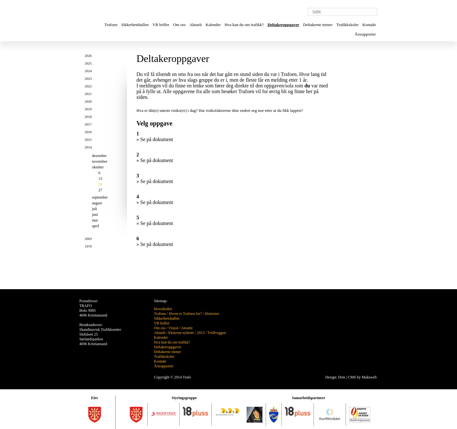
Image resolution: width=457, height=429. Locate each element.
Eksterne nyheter (181, 332)
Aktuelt (195, 24)
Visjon (173, 328)
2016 (88, 132)
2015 (88, 139)
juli (94, 209)
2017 (88, 124)
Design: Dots (335, 377)
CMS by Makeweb (362, 377)
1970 (88, 246)
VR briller (160, 24)
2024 (88, 71)
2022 (88, 86)
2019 (88, 109)
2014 (88, 147)
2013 (201, 332)
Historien (212, 313)
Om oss (179, 24)
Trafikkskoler (347, 24)
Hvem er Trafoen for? (185, 313)
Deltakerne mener (318, 24)
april (95, 226)
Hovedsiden (163, 309)
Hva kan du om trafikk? (243, 24)
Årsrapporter (365, 34)
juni (95, 214)
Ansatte (187, 328)
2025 (88, 63)
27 (100, 190)
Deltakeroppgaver (283, 24)
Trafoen (110, 24)
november (99, 161)
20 (100, 184)
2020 (88, 101)
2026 (88, 56)
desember (99, 155)
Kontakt (369, 24)
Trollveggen (217, 332)
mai (95, 220)
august (97, 203)
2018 (88, 117)
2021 (88, 94)
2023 (88, 78)
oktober (98, 167)
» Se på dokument (154, 139)
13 (100, 178)
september (100, 197)
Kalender (213, 24)
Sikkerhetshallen (135, 24)
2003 (88, 239)
